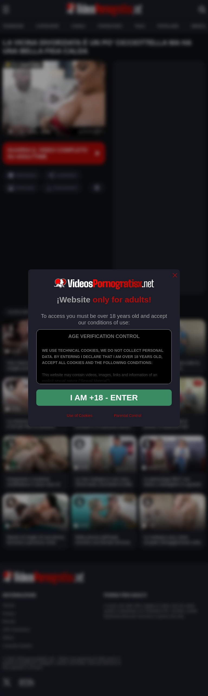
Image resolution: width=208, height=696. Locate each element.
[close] (175, 275)
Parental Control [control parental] (127, 415)
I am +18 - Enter (104, 397)
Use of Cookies (79, 415)
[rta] (103, 418)
